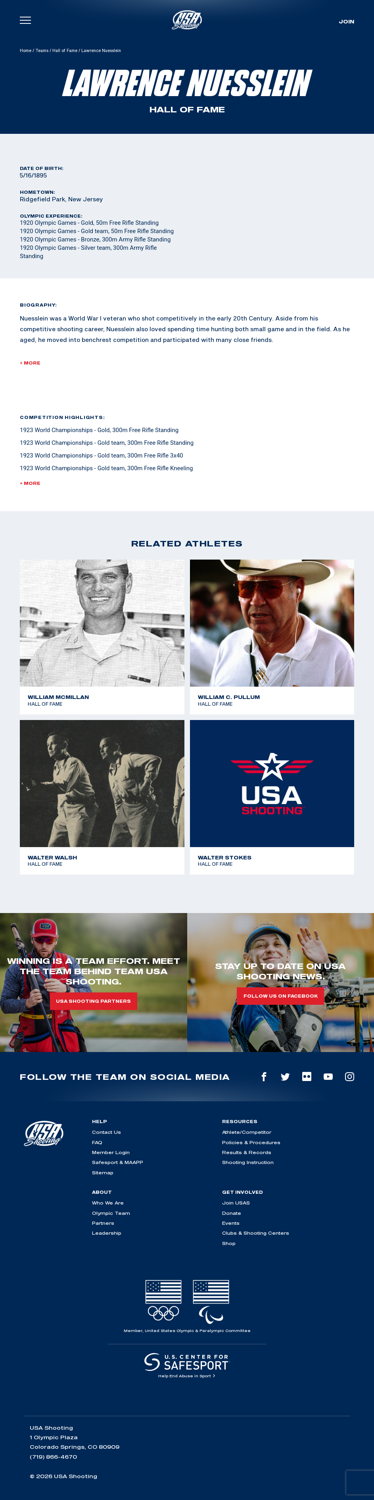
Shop (229, 1243)
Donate (231, 1213)
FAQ (97, 1142)
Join (346, 21)
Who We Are (108, 1202)
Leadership (106, 1233)
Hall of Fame (64, 50)
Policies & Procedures (251, 1142)
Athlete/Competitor (246, 1132)
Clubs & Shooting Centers (255, 1233)
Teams (41, 50)
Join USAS (236, 1202)
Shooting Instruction (248, 1162)
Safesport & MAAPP (117, 1162)
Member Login (111, 1152)
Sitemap (102, 1172)
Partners (103, 1223)
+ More (30, 363)
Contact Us (106, 1132)
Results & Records (246, 1152)
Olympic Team (111, 1213)
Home (25, 50)
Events (231, 1223)
